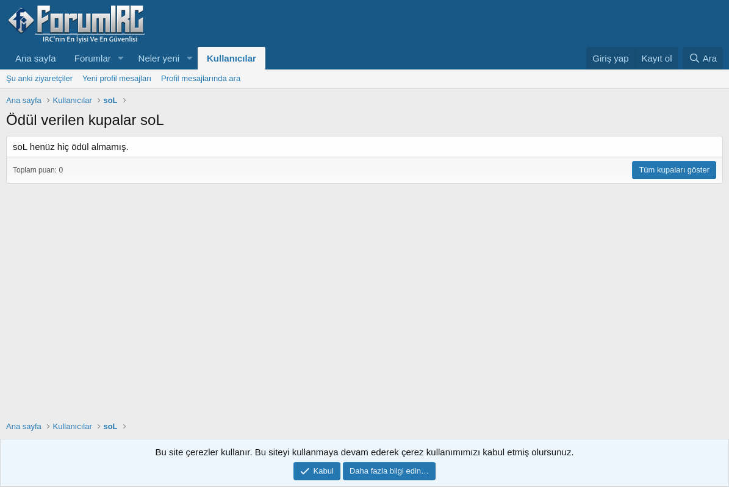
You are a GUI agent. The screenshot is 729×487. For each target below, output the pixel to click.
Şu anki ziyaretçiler (39, 78)
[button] (120, 58)
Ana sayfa (35, 58)
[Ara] (703, 58)
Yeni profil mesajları (116, 78)
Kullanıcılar (231, 58)
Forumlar (92, 58)
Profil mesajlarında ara (200, 78)
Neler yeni (159, 58)
